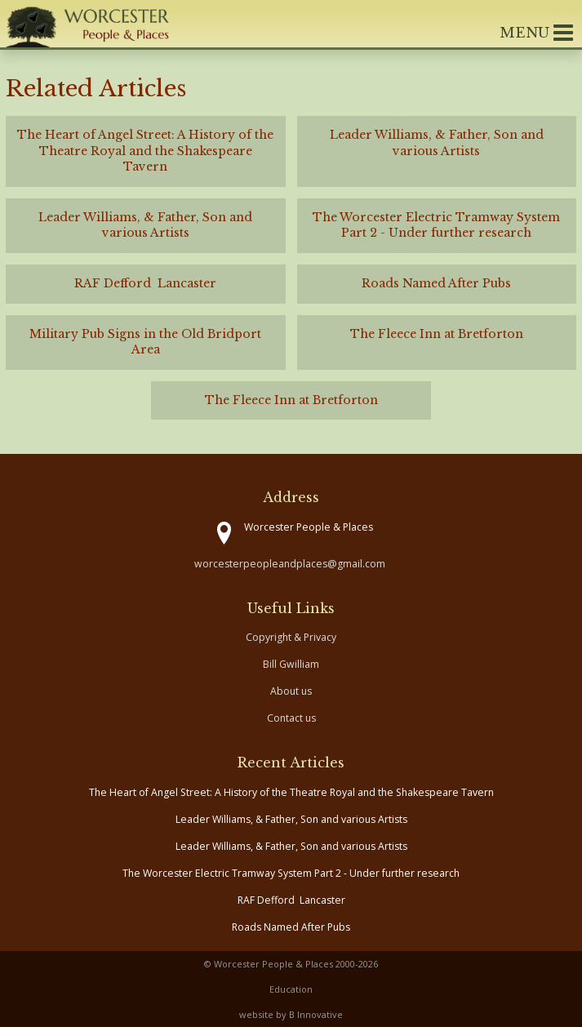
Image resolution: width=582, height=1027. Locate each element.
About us (291, 691)
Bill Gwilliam (291, 664)
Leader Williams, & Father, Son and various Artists (291, 819)
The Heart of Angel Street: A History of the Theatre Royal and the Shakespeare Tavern (291, 792)
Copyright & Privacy (291, 637)
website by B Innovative (291, 1014)
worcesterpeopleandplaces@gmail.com (289, 564)
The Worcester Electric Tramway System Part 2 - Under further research (291, 873)
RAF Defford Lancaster (291, 900)
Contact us (291, 718)
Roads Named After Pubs (291, 927)
